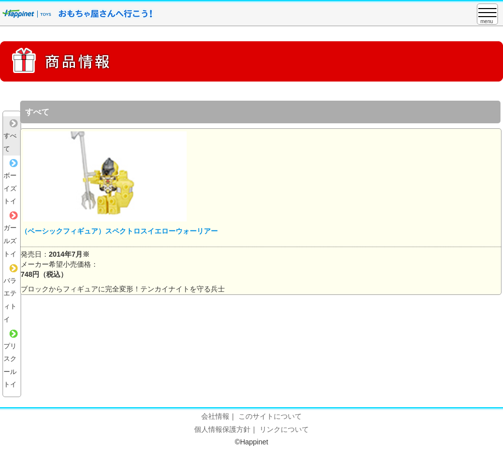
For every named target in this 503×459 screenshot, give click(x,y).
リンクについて (284, 429)
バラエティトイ (11, 293)
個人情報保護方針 (222, 429)
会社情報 (215, 416)
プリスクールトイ (11, 359)
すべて (11, 135)
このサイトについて (270, 416)
